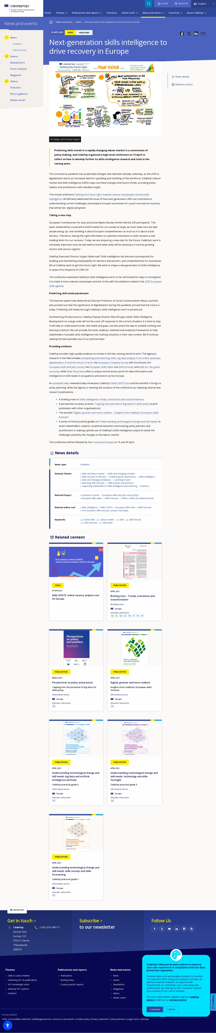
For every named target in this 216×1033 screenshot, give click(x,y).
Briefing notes (117, 604)
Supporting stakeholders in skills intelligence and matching (109, 486)
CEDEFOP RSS (191, 929)
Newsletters (119, 984)
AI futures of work (90, 495)
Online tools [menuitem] (128, 12)
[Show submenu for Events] (6, 56)
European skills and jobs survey (66, 367)
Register (183, 3)
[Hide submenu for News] (6, 37)
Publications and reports (72, 969)
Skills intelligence (147, 476)
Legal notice (133, 1019)
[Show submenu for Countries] (181, 13)
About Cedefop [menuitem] (195, 12)
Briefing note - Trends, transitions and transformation (133, 597)
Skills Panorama (75, 371)
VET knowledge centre (18, 984)
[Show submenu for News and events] (162, 13)
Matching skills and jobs (93, 482)
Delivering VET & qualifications (22, 980)
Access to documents (63, 1019)
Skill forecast (135, 519)
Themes (10, 969)
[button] (182, 34)
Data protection (118, 1019)
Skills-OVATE (107, 507)
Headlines (85, 464)
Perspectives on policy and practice (72, 682)
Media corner (119, 997)
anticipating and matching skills (98, 358)
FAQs (4, 1019)
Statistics (145, 486)
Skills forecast (111, 498)
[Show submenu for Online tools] (136, 13)
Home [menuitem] (48, 12)
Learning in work (122, 479)
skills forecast (126, 367)
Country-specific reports (72, 984)
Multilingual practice (42, 1019)
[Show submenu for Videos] (6, 81)
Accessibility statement (20, 1019)
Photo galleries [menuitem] (19, 94)
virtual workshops (103, 442)
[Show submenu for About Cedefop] (205, 13)
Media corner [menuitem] (18, 100)
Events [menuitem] (14, 56)
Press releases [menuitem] (18, 68)
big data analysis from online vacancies (138, 358)
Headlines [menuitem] (17, 43)
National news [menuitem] (19, 50)
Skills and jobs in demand (94, 476)
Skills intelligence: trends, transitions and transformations (112, 399)
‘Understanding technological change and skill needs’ (128, 421)
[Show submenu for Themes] (66, 13)
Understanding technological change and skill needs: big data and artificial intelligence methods (75, 776)
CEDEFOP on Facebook (155, 929)
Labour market (107, 519)
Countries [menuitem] (174, 12)
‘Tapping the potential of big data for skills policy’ (122, 403)
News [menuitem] (13, 37)
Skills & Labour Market (19, 975)
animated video (61, 383)
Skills (121, 519)
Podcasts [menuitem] (15, 87)
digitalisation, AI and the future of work (71, 362)
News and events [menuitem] (152, 12)
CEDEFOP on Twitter (162, 929)
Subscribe (89, 921)
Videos (116, 993)
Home (51, 21)
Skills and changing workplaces (96, 479)
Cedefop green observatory (122, 476)
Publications (66, 975)
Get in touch (19, 921)
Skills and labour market (93, 473)
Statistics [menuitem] (112, 12)
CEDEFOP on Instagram (184, 929)
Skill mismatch (91, 522)
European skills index (101, 367)
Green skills (89, 519)
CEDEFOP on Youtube (169, 929)
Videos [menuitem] (14, 81)
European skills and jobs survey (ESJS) (121, 495)
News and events (64, 22)
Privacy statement (100, 1019)
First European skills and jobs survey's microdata (105, 510)
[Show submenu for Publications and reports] (100, 13)
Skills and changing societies (121, 473)
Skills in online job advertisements (138, 498)
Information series (60, 694)
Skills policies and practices (121, 482)
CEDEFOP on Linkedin (177, 929)
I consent (155, 1009)
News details (182, 76)
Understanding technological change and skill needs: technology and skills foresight (134, 776)
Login (164, 3)
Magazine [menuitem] (15, 75)
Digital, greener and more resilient (130, 682)
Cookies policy (83, 1019)
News (78, 22)
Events (116, 980)
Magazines (118, 988)
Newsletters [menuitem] (17, 62)
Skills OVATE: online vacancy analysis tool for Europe (75, 597)
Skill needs (108, 522)
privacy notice (178, 999)
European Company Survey (113, 362)
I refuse (171, 1009)
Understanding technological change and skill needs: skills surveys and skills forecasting (75, 871)
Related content (184, 84)
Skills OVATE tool (120, 383)
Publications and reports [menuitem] (85, 12)
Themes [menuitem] (60, 12)
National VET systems (18, 988)
